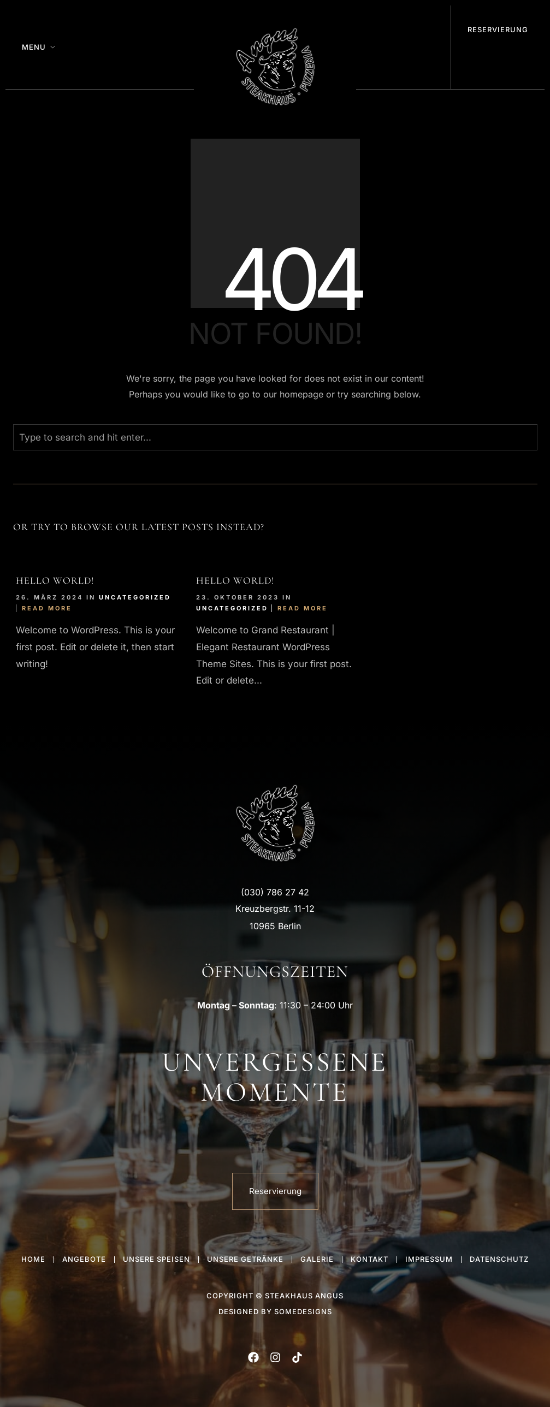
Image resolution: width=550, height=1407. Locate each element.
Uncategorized (135, 597)
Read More (47, 608)
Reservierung (498, 29)
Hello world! (55, 580)
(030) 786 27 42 (275, 892)
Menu (34, 47)
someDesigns (303, 1311)
